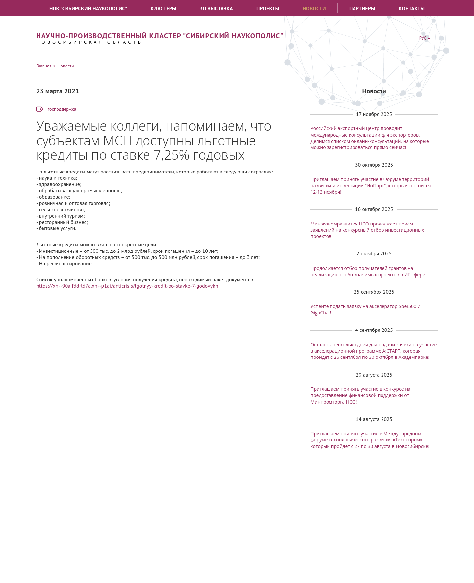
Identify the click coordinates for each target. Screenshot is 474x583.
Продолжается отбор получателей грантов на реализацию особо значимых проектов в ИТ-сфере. (368, 271)
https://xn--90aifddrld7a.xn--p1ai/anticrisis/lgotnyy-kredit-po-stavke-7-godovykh (127, 285)
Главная (44, 66)
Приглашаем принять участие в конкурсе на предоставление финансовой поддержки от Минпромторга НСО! (360, 395)
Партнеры (362, 8)
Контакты (412, 8)
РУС (422, 38)
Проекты (267, 8)
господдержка (62, 109)
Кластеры (163, 8)
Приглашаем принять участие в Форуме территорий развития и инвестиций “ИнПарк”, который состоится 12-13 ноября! (370, 185)
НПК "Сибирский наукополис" (88, 8)
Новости (314, 8)
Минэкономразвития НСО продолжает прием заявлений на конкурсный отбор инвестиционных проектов (367, 230)
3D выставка (216, 8)
